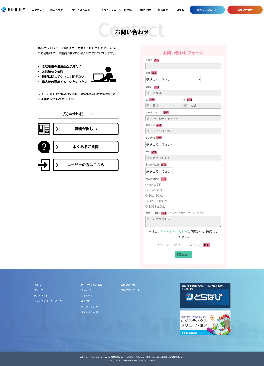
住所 (151, 152)
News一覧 (86, 290)
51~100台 (155, 190)
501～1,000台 (158, 201)
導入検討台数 (156, 179)
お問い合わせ (245, 9)
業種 (151, 73)
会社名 (152, 60)
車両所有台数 (156, 164)
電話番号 (153, 125)
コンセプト (38, 9)
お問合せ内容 (174, 213)
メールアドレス (157, 112)
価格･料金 (146, 9)
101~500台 (156, 195)
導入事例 (163, 9)
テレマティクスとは (91, 284)
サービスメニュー (82, 9)
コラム (180, 9)
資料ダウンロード (207, 9)
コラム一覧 (87, 295)
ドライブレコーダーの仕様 (116, 9)
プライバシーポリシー (172, 231)
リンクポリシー (89, 306)
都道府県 (153, 137)
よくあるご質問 (89, 311)
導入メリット (57, 9)
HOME (37, 284)
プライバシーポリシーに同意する (183, 245)
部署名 (152, 87)
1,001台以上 (156, 206)
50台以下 (154, 185)
